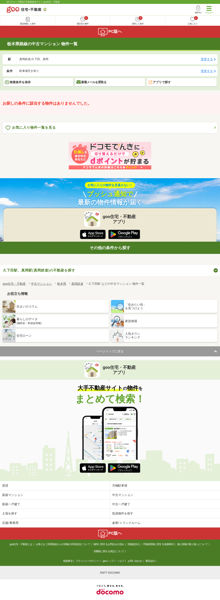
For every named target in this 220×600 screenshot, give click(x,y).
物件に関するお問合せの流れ (108, 544)
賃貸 (5, 485)
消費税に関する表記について (108, 551)
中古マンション (122, 495)
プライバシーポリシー (87, 560)
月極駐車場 (119, 485)
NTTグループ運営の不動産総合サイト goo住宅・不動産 (33, 2)
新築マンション (12, 495)
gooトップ (108, 560)
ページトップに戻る (110, 351)
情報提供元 (133, 544)
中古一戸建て (121, 504)
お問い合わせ (135, 560)
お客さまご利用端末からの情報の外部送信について (63, 544)
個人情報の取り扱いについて (192, 544)
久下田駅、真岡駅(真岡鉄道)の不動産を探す (39, 270)
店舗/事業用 (10, 523)
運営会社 (150, 560)
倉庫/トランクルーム (126, 523)
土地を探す (9, 513)
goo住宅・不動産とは (21, 544)
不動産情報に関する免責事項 (158, 544)
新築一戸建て (11, 504)
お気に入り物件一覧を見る (31, 127)
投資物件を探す (122, 513)
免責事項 (67, 560)
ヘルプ (120, 560)
